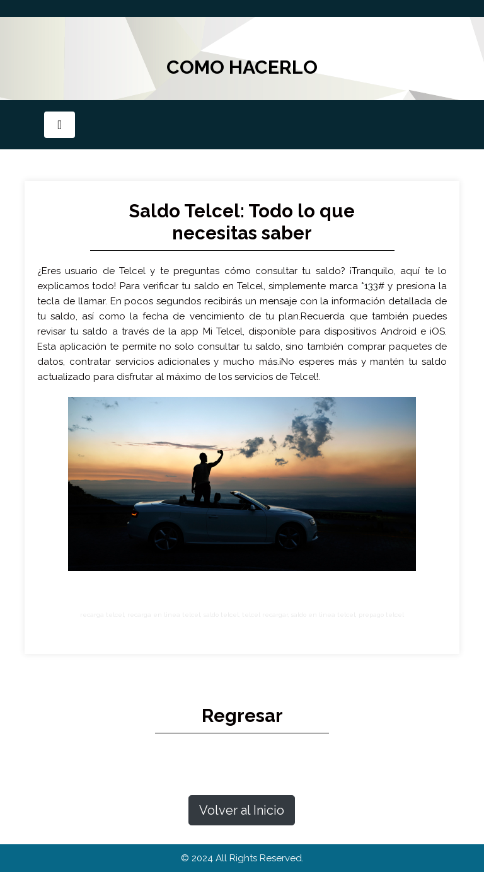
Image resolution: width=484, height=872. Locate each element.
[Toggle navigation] (59, 125)
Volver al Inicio (241, 810)
